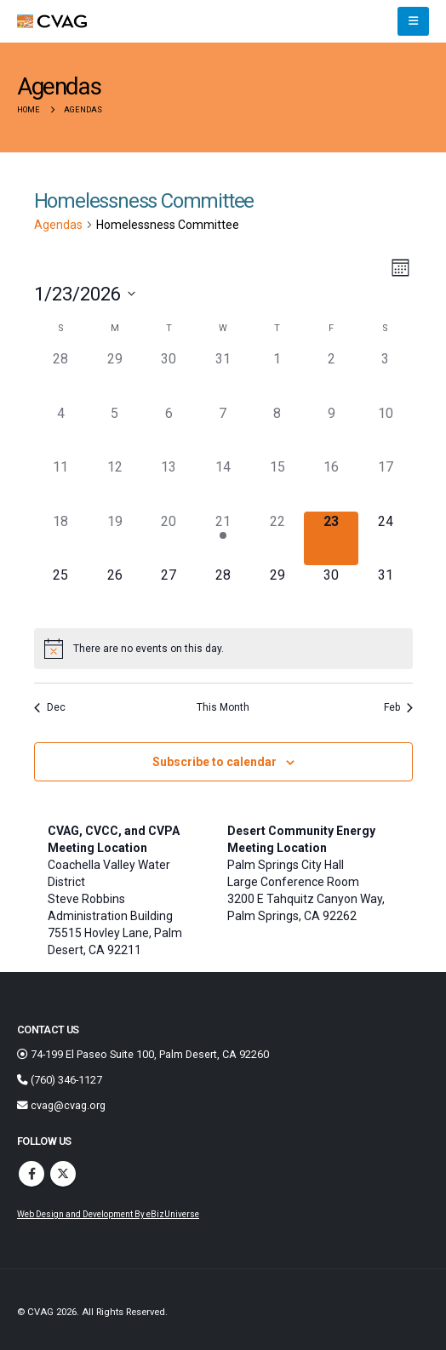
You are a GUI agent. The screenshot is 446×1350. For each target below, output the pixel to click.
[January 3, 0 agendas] (385, 376)
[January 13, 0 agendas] (169, 484)
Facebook (31, 1174)
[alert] (223, 648)
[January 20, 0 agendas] (169, 539)
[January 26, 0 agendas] (115, 592)
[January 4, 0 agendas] (61, 430)
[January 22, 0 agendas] (277, 539)
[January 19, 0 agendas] (115, 539)
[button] (413, 21)
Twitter (63, 1174)
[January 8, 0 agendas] (277, 430)
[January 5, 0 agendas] (115, 430)
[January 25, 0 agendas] (61, 592)
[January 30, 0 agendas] (331, 592)
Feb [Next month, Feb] (398, 707)
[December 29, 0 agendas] (115, 376)
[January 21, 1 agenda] (223, 539)
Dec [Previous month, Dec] (50, 707)
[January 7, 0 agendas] (223, 430)
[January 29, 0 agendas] (277, 592)
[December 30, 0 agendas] (169, 376)
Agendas (58, 225)
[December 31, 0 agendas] (223, 376)
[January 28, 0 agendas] (223, 592)
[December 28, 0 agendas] (61, 376)
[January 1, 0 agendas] (277, 376)
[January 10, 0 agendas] (385, 430)
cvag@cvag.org (61, 1105)
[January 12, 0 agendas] (115, 484)
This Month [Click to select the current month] (223, 707)
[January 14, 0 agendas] (223, 484)
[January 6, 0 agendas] (169, 430)
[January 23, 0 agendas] (331, 539)
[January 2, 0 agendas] (331, 376)
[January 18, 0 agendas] (61, 539)
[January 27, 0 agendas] (169, 592)
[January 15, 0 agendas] (277, 484)
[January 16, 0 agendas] (331, 484)
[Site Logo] (52, 21)
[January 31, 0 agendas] (385, 592)
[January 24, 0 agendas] (385, 539)
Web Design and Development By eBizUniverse (108, 1214)
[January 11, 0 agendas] (61, 484)
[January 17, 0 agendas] (385, 484)
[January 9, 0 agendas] (331, 430)
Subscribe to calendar (214, 762)
